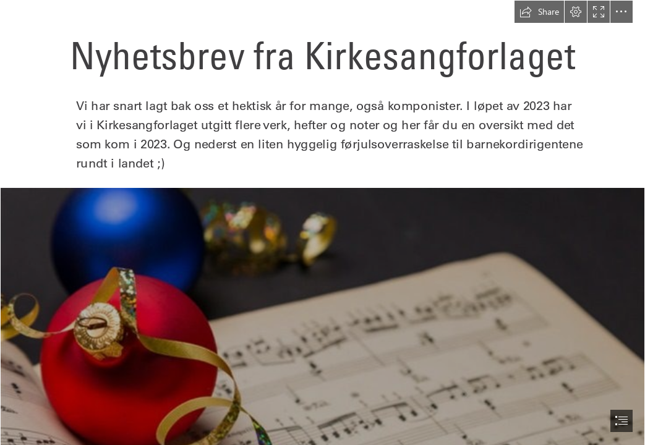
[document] (322, 222)
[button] (539, 12)
